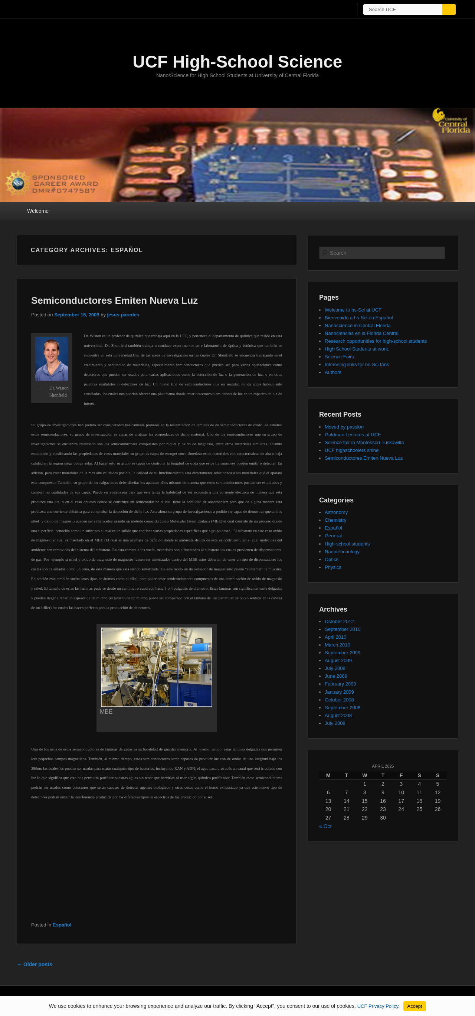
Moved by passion (344, 427)
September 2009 (342, 652)
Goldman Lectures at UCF (353, 434)
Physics (333, 567)
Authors (333, 372)
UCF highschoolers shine (352, 450)
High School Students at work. (357, 349)
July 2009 (335, 668)
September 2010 (342, 629)
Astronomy (336, 512)
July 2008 (335, 723)
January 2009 (339, 692)
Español (62, 925)
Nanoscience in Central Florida (358, 325)
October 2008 (339, 700)
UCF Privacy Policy (377, 1006)
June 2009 (336, 676)
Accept (414, 1006)
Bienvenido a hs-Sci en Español (359, 317)
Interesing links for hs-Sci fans (357, 364)
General (333, 535)
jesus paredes (123, 315)
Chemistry (336, 520)
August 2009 (338, 660)
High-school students (347, 544)
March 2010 (337, 645)
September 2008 (342, 707)
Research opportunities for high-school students (376, 341)
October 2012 (339, 621)
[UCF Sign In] (333, 9)
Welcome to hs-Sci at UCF (353, 310)
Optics (331, 559)
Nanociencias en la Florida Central (362, 333)
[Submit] (453, 9)
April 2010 (336, 637)
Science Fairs (339, 356)
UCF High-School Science (238, 61)
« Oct (325, 826)
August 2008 (338, 715)
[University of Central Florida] (70, 9)
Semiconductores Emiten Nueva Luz (114, 300)
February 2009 (340, 684)
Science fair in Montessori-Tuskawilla (364, 442)
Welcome (38, 211)
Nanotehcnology (342, 551)
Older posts (34, 964)
